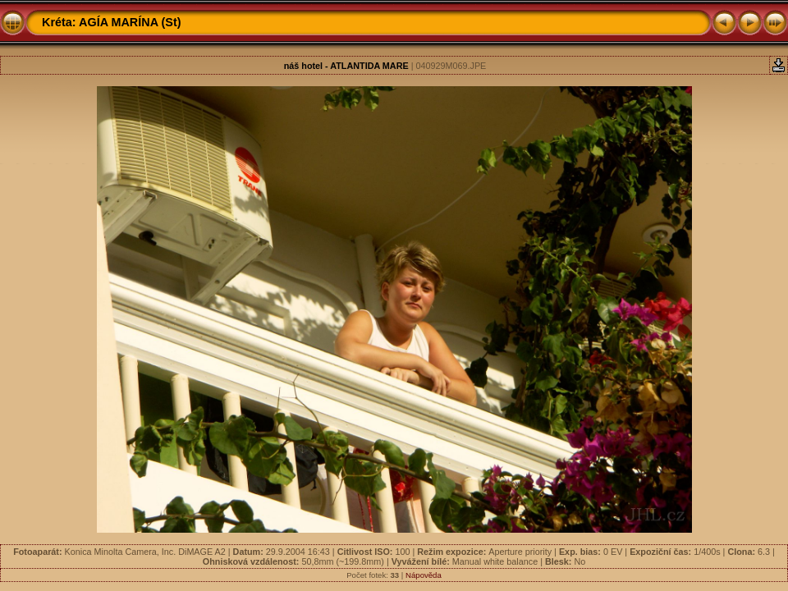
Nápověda (423, 575)
